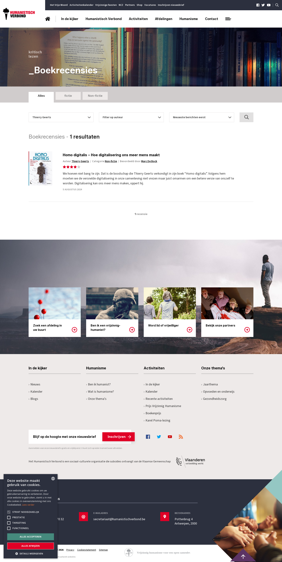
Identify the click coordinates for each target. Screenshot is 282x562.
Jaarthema (209, 384)
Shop (139, 5)
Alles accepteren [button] (31, 536)
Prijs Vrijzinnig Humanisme (162, 406)
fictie (68, 95)
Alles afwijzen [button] (30, 545)
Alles (41, 95)
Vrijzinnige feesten (106, 5)
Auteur (76, 161)
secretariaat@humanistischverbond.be (119, 519)
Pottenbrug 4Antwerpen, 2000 (186, 521)
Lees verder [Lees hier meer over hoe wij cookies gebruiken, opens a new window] (28, 504)
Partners (130, 5)
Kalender (35, 391)
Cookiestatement (86, 550)
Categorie (104, 161)
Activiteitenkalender (81, 5)
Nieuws (34, 384)
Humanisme (188, 19)
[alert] (31, 516)
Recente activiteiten (158, 399)
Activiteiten (138, 19)
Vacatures (150, 5)
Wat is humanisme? (100, 391)
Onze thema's (96, 399)
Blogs (33, 399)
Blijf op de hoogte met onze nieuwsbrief (82, 436)
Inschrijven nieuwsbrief (171, 5)
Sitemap (103, 550)
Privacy (70, 550)
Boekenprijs (152, 413)
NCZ (121, 5)
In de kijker (69, 19)
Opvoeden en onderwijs (218, 391)
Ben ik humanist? (98, 384)
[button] (30, 553)
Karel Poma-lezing (157, 420)
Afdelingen (163, 19)
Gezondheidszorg (214, 399)
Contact (211, 19)
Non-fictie (95, 95)
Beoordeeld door (138, 161)
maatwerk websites (67, 556)
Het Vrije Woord (59, 5)
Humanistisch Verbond (104, 19)
